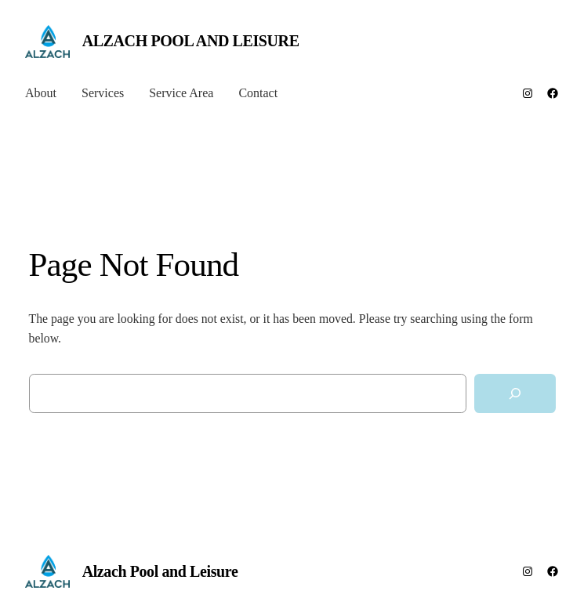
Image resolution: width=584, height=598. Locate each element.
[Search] (515, 394)
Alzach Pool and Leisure (190, 40)
